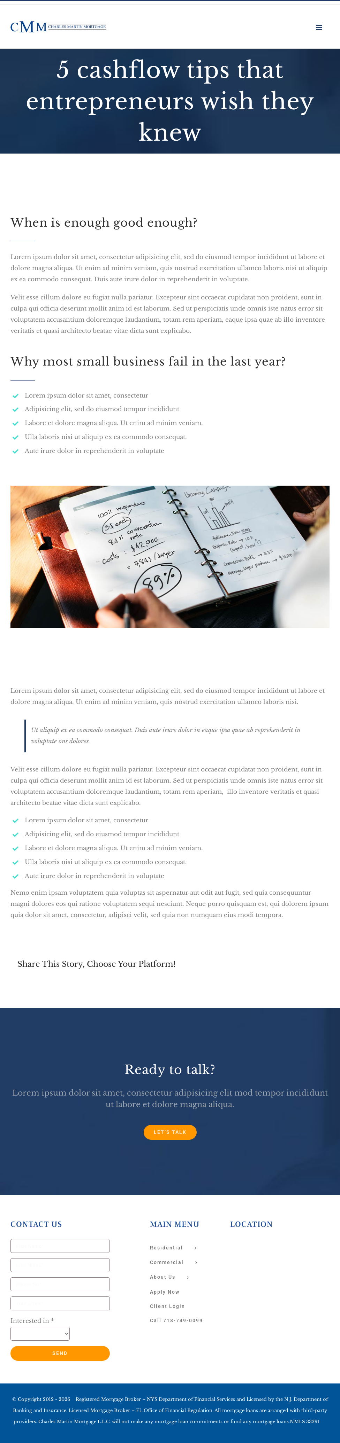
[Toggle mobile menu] (319, 27)
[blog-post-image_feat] (170, 491)
